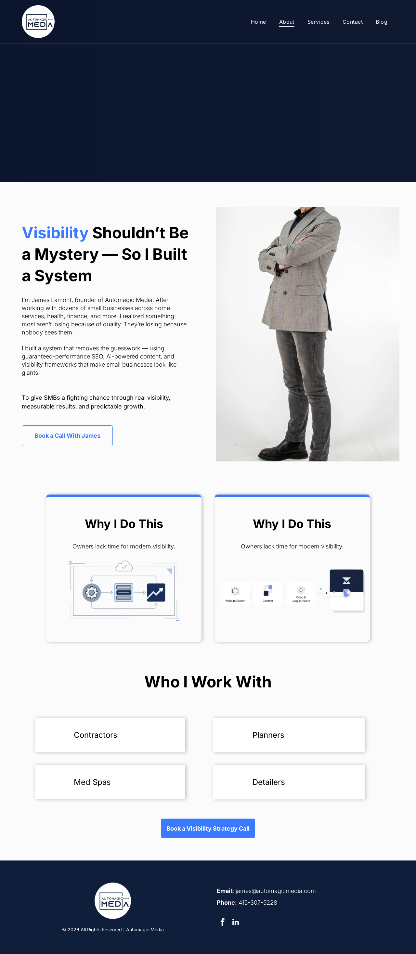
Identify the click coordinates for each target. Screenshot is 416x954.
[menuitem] (258, 21)
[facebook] (222, 922)
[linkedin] (235, 922)
